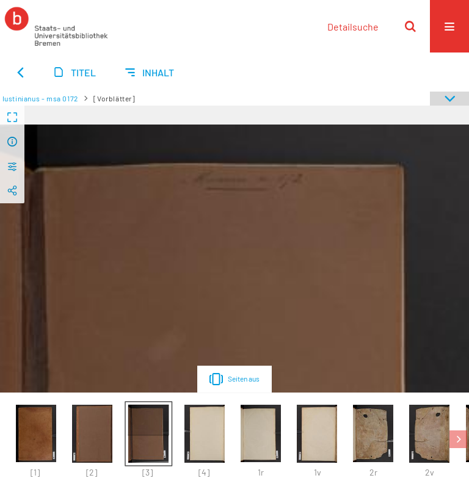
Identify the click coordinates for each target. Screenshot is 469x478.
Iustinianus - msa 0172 (40, 98)
